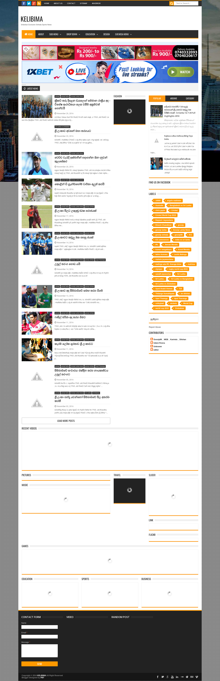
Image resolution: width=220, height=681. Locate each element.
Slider (152, 475)
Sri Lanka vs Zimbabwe (62, 126)
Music (25, 485)
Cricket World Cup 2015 (165, 215)
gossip (57, 96)
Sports (85, 579)
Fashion (118, 96)
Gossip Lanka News (77, 96)
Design (106, 34)
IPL (156, 245)
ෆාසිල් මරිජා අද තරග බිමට (70, 317)
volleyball (159, 303)
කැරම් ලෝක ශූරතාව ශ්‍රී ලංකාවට (74, 344)
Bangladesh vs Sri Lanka (180, 205)
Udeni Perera (159, 343)
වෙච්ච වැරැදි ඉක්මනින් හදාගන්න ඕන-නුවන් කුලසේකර (81, 159)
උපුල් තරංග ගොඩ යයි (67, 264)
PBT (42, 678)
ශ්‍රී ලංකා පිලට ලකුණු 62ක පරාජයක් (75, 211)
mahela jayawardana (164, 259)
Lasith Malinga (180, 254)
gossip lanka (65, 96)
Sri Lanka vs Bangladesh (182, 279)
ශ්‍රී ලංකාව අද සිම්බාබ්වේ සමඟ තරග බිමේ (79, 290)
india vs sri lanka (182, 240)
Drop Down (72, 34)
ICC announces (162, 240)
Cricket (174, 210)
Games (25, 546)
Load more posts (66, 421)
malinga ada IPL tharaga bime (168, 264)
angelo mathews (174, 201)
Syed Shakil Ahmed (163, 289)
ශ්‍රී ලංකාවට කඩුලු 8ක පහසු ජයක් (74, 237)
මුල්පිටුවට (154, 319)
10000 (157, 201)
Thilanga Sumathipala (164, 294)
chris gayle (160, 210)
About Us (58, 3)
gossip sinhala (89, 206)
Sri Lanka (88, 393)
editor (156, 350)
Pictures (26, 475)
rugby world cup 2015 (178, 269)
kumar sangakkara (163, 249)
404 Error (96, 3)
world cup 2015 (162, 308)
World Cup (187, 303)
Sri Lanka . (160, 279)
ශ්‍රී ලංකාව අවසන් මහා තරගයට (73, 131)
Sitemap (83, 3)
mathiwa (191, 264)
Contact (71, 3)
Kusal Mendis (184, 249)
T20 (180, 289)
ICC (190, 235)
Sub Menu (53, 34)
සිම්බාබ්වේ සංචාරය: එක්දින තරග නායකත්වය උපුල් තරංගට (81, 372)
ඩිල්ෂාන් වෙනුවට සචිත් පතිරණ (177, 159)
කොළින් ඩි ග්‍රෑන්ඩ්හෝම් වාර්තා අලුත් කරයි (79, 184)
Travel (117, 475)
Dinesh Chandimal (163, 225)
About (41, 34)
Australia (159, 205)
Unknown (158, 346)
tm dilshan (185, 294)
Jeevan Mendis (171, 245)
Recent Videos (29, 428)
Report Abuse (155, 327)
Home (46, 3)
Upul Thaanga (161, 298)
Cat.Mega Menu (122, 34)
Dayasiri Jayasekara (164, 220)
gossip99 (179, 235)
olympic (158, 269)
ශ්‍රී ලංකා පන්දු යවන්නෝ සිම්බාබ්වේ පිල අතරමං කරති (82, 399)
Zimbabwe (96, 393)
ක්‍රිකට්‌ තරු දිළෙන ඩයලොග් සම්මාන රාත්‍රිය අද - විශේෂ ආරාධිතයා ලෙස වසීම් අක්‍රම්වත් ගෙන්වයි (82, 104)
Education (90, 34)
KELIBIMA (32, 18)
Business (146, 579)
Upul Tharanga (100, 260)
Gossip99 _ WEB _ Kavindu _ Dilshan (170, 339)
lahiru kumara (161, 254)
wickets (173, 303)
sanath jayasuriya (163, 274)
